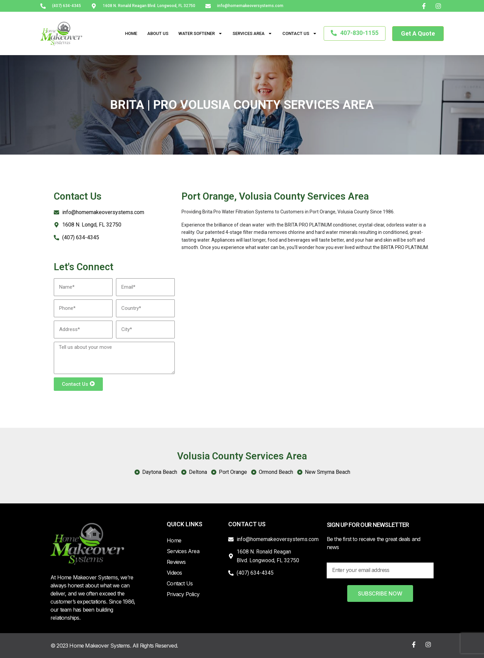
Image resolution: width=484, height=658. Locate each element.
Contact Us (299, 33)
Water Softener (200, 33)
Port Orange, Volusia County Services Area (275, 196)
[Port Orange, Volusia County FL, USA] (306, 313)
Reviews (176, 562)
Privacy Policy (183, 594)
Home (131, 33)
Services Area (252, 33)
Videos (174, 572)
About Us (157, 33)
